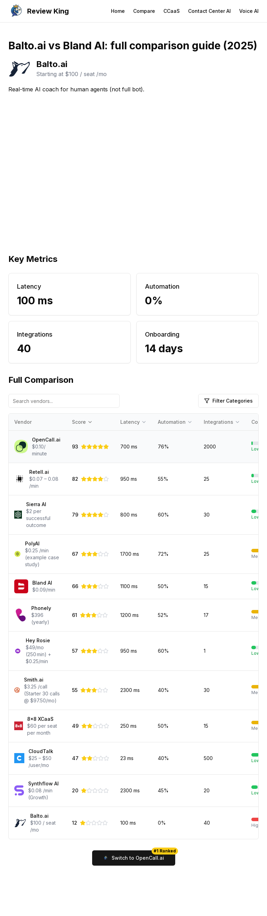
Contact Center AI (209, 11)
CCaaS (171, 11)
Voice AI (249, 11)
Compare (144, 11)
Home (118, 11)
